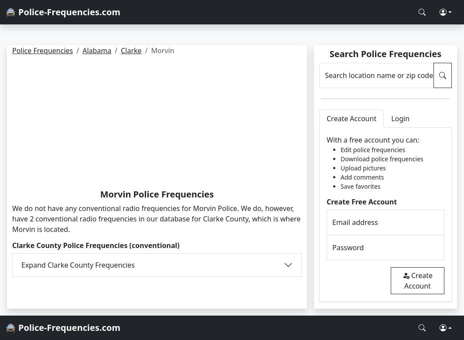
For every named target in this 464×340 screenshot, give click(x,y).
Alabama (96, 50)
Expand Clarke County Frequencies (78, 265)
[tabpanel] (385, 215)
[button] (446, 12)
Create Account (418, 281)
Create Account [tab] (351, 118)
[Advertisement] (157, 124)
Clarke (131, 50)
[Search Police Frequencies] (422, 12)
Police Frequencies (42, 50)
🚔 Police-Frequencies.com (62, 12)
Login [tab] (400, 118)
